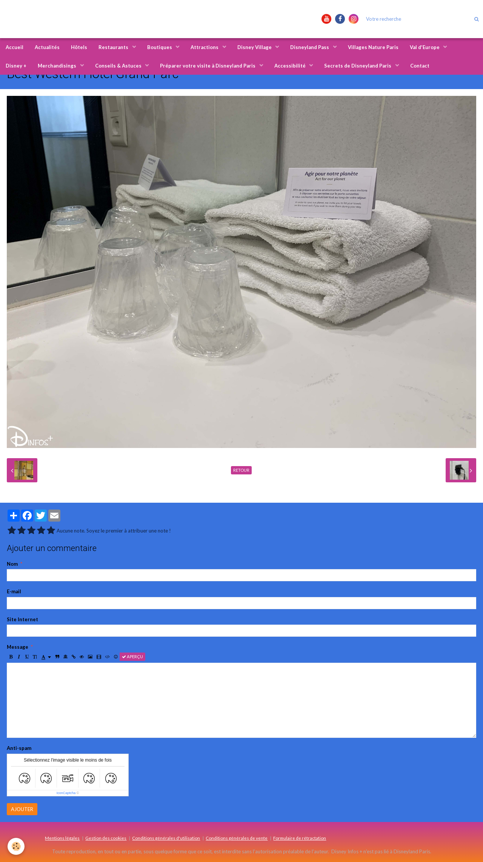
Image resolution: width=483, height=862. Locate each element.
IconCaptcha (66, 793)
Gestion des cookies (105, 837)
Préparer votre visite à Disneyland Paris (208, 66)
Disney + (16, 66)
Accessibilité (290, 66)
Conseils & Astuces (119, 66)
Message (17, 647)
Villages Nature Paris (373, 47)
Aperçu (132, 656)
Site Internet (22, 619)
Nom (12, 564)
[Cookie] (16, 846)
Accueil (14, 47)
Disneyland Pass (310, 47)
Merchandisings (57, 66)
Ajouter (22, 809)
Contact (419, 66)
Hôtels (79, 47)
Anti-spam (19, 748)
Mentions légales (62, 837)
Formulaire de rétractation (299, 837)
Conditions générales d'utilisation (166, 837)
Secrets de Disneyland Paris (358, 66)
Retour (241, 470)
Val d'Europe (425, 47)
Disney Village (255, 47)
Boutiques (160, 47)
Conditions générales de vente (237, 837)
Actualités (47, 47)
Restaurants (113, 47)
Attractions (205, 47)
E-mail (14, 591)
